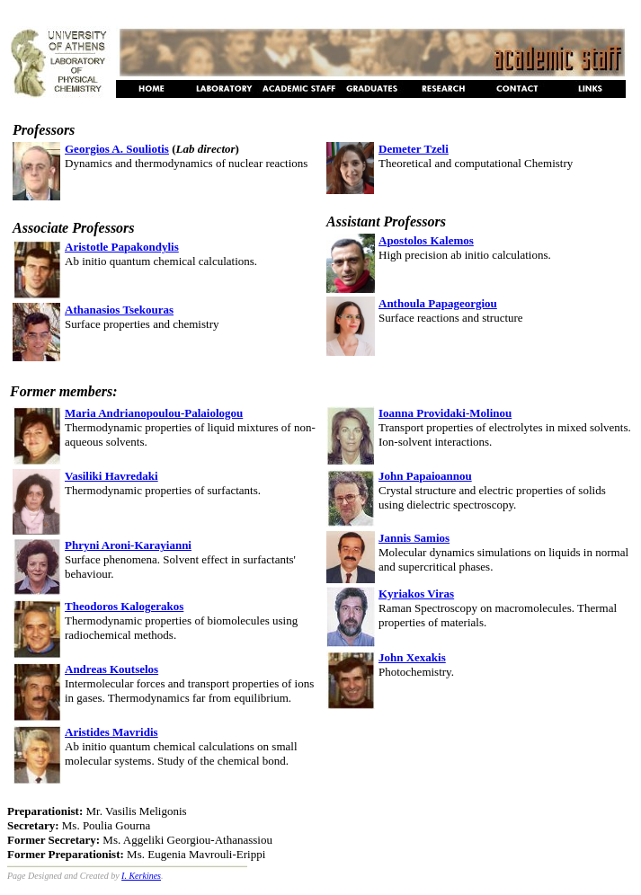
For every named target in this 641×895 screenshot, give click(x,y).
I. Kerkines (141, 876)
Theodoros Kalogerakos (124, 606)
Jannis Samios (414, 538)
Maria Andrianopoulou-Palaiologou (154, 413)
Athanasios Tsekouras (119, 309)
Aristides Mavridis (111, 732)
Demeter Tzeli (413, 148)
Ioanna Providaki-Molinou (445, 413)
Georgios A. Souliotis (117, 148)
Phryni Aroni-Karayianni (128, 545)
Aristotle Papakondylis (122, 246)
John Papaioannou (425, 476)
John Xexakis (412, 657)
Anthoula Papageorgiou (437, 303)
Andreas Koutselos (111, 669)
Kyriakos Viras (416, 593)
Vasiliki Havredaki (111, 476)
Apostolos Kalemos (426, 240)
